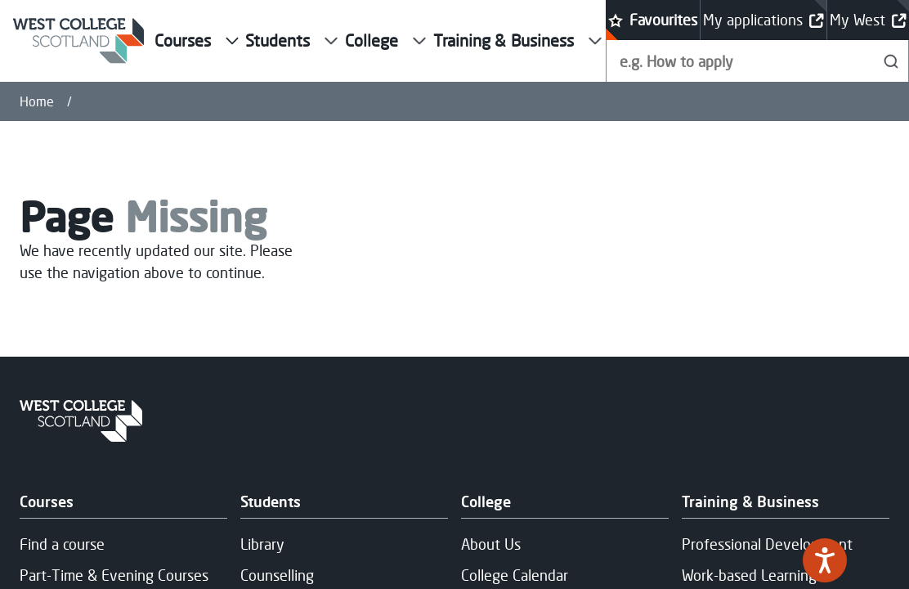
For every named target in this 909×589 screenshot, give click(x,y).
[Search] (891, 61)
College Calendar (514, 574)
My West (868, 20)
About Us (491, 544)
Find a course (62, 544)
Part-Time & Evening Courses (114, 574)
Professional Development (767, 544)
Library (262, 544)
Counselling (277, 574)
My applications (763, 20)
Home (37, 101)
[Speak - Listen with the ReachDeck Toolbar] (825, 560)
